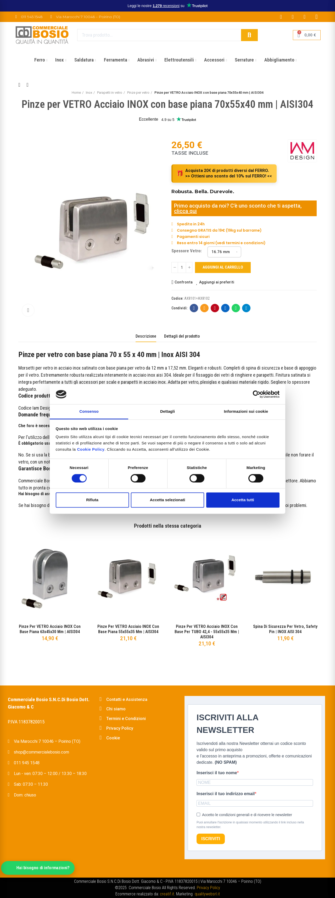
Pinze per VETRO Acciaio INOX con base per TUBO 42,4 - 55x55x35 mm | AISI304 (207, 631)
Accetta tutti (242, 500)
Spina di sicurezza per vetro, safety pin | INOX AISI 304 (285, 629)
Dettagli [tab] (167, 411)
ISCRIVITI (210, 838)
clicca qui (185, 211)
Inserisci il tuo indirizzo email (226, 793)
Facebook (194, 308)
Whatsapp (236, 308)
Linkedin (225, 308)
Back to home (21, 84)
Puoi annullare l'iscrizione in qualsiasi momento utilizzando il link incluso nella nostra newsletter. (250, 825)
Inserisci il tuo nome (217, 773)
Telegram (246, 308)
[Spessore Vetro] (224, 252)
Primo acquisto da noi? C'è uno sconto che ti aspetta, (238, 206)
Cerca (249, 35)
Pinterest (215, 308)
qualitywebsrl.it (207, 893)
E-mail (204, 308)
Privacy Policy (208, 887)
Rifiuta (92, 500)
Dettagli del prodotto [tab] (182, 336)
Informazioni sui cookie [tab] (246, 411)
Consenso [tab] (88, 411)
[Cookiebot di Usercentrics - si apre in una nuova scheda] (257, 394)
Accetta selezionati (167, 500)
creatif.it (167, 893)
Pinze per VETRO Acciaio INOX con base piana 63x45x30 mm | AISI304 (50, 629)
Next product (27, 84)
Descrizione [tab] (146, 336)
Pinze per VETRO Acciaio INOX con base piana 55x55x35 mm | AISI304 (128, 629)
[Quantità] (181, 267)
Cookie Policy (90, 449)
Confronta (184, 282)
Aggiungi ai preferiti (216, 282)
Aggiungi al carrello (223, 267)
